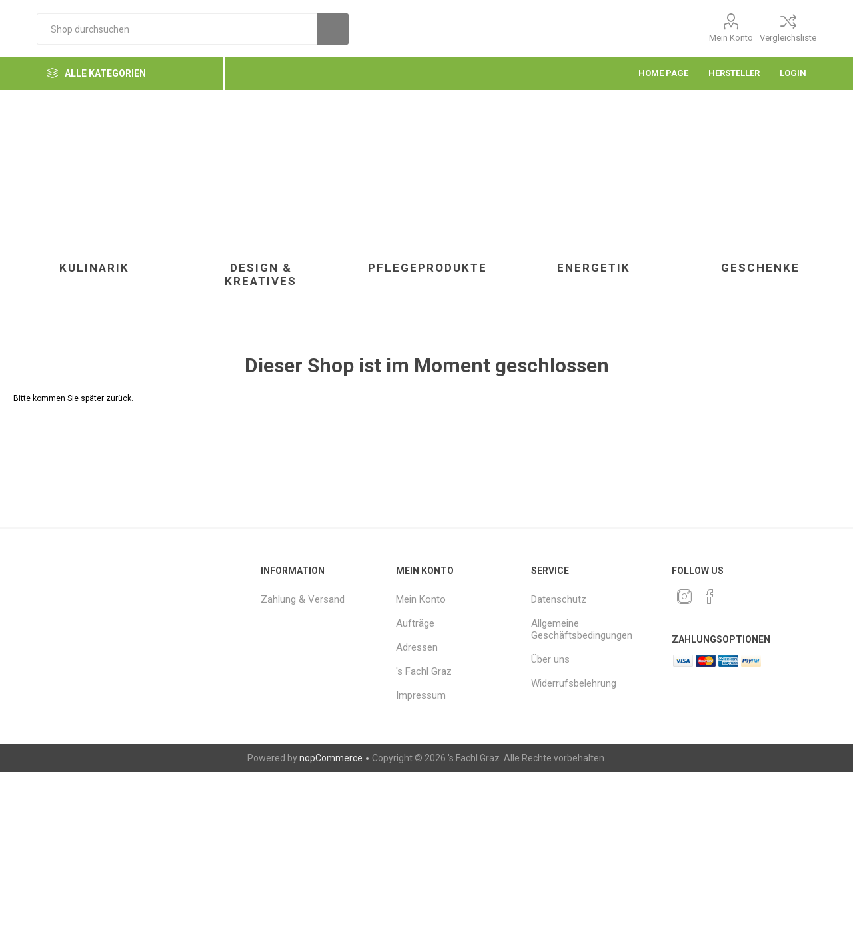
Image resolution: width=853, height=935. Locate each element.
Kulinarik (94, 267)
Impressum (421, 695)
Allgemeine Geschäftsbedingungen (581, 629)
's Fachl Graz (424, 671)
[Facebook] (709, 596)
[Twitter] (684, 596)
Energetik (593, 267)
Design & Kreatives (261, 274)
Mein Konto (731, 38)
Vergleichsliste (788, 38)
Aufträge (415, 623)
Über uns (550, 659)
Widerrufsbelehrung (573, 683)
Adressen (417, 647)
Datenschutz (558, 599)
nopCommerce (331, 758)
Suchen (333, 29)
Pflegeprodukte (427, 267)
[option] (94, 209)
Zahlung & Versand (303, 599)
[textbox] (177, 29)
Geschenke (760, 267)
